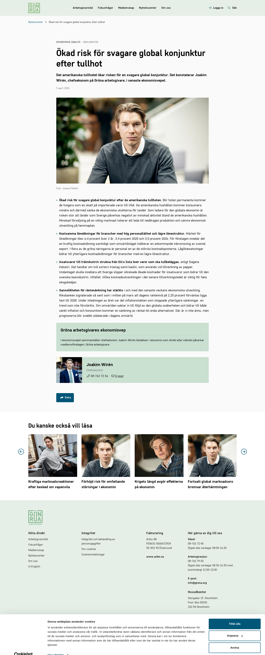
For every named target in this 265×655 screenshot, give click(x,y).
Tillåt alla (234, 616)
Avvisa (234, 640)
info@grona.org (197, 583)
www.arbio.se (155, 556)
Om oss (166, 8)
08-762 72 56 (99, 376)
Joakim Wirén (99, 365)
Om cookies (88, 549)
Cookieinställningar (93, 554)
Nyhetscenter (147, 8)
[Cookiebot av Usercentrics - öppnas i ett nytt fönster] (23, 648)
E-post (119, 376)
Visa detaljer (56, 647)
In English (34, 566)
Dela (65, 397)
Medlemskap (126, 8)
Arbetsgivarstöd (83, 8)
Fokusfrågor (105, 8)
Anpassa (235, 628)
